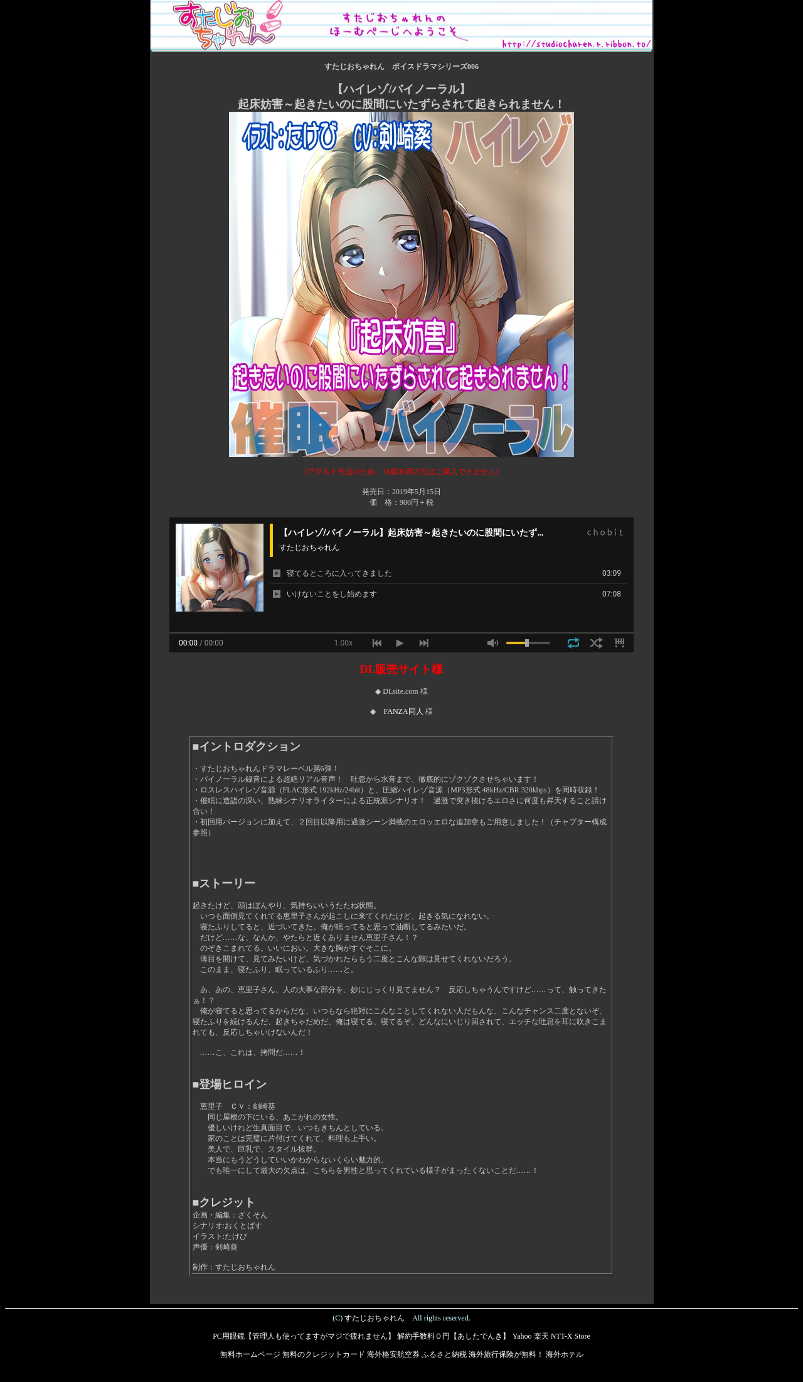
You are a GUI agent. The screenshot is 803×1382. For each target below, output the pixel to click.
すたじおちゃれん (374, 1318)
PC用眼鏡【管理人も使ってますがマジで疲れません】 (304, 1336)
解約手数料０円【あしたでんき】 (453, 1336)
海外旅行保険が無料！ (506, 1354)
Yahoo (522, 1336)
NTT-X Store (570, 1336)
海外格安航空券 (393, 1354)
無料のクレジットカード (323, 1354)
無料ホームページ (250, 1354)
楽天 (541, 1336)
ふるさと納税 (444, 1354)
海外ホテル (564, 1354)
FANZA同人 (403, 711)
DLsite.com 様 (405, 691)
